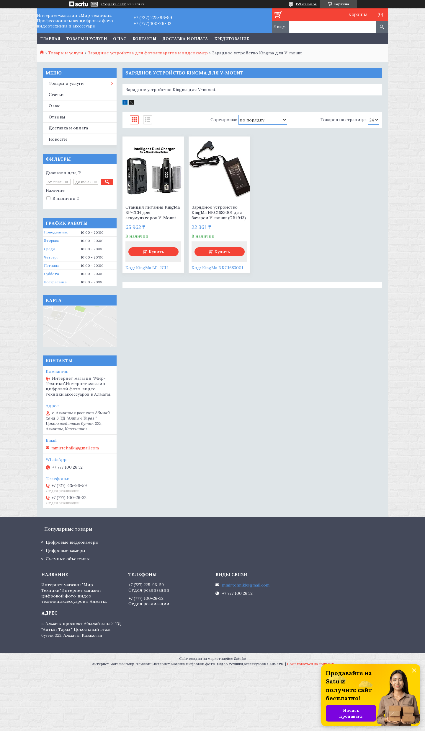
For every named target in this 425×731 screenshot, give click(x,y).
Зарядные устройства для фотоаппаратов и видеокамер (148, 53)
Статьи (56, 94)
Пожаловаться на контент (310, 664)
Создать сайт (113, 4)
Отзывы (57, 117)
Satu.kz (240, 658)
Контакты (144, 38)
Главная (50, 38)
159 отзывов (306, 4)
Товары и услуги (86, 38)
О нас (119, 38)
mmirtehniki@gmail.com (75, 448)
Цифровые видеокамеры (72, 542)
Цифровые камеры (65, 550)
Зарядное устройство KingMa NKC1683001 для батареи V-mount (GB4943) (219, 212)
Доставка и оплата (185, 38)
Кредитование (231, 38)
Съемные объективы (68, 558)
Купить (156, 251)
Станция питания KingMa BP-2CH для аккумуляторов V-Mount (152, 212)
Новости (58, 139)
